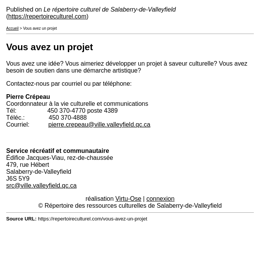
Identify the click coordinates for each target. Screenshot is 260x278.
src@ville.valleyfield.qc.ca (41, 185)
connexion (160, 198)
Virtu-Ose (128, 198)
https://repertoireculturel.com (47, 16)
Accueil (12, 28)
